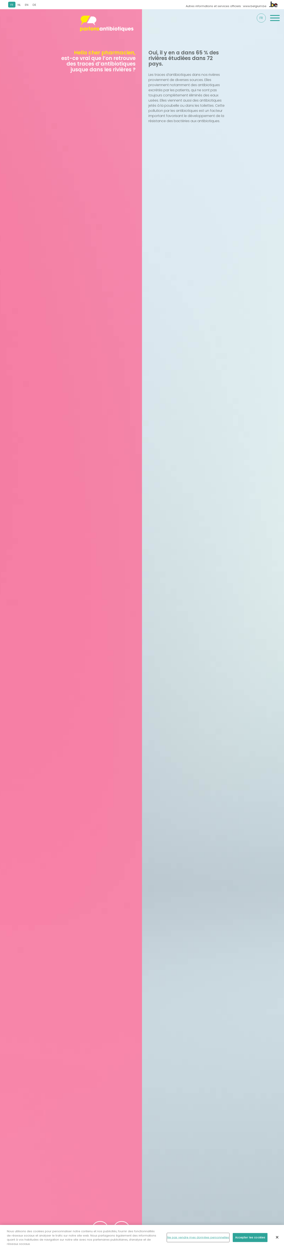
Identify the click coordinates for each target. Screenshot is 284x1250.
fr (261, 18)
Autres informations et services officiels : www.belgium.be (232, 6)
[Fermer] (277, 1238)
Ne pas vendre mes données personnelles (198, 1239)
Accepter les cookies (250, 1239)
